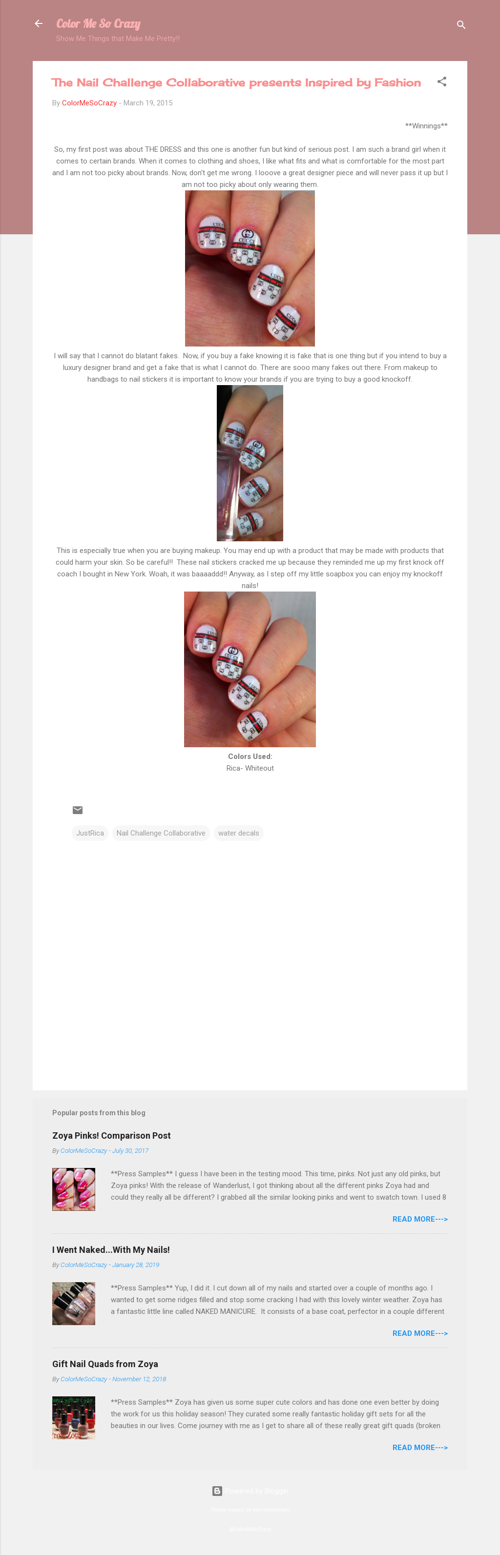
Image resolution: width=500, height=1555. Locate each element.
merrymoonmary (271, 1510)
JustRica (90, 833)
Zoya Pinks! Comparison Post (111, 1135)
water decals (238, 833)
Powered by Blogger (250, 1491)
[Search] (461, 26)
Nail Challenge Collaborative (161, 833)
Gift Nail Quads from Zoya (105, 1364)
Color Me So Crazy (98, 23)
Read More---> (420, 1219)
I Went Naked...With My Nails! (111, 1250)
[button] (442, 83)
